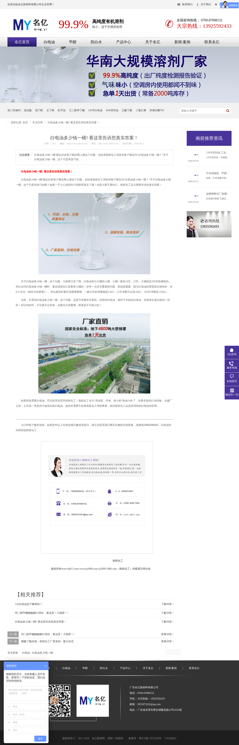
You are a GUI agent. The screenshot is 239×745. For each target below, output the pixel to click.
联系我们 (187, 4)
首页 (26, 122)
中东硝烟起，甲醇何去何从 (221, 173)
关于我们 (206, 4)
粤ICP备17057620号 (150, 738)
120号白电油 (95, 110)
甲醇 (73, 42)
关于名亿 (152, 42)
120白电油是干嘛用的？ (28, 604)
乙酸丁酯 (127, 110)
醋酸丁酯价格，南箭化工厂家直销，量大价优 (47, 641)
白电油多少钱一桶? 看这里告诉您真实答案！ (73, 122)
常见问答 (38, 122)
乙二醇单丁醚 (77, 110)
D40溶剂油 (112, 110)
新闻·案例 (182, 42)
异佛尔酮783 (157, 110)
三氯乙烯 (141, 110)
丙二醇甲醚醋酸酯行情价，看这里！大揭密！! (41, 613)
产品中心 (123, 42)
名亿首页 (22, 42)
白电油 (49, 42)
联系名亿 (211, 42)
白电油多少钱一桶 (42, 652)
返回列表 (173, 652)
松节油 (62, 110)
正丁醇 (50, 110)
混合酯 (28, 110)
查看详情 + (167, 634)
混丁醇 (39, 110)
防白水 (96, 42)
